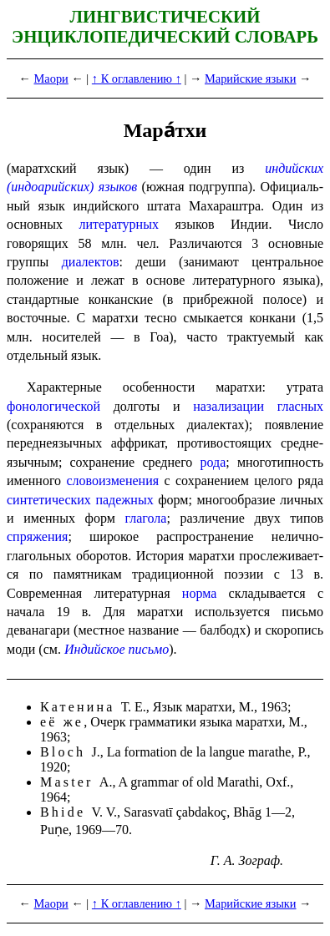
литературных (119, 224)
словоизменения (112, 480)
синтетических (49, 500)
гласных (300, 406)
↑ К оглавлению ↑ (136, 78)
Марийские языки (251, 78)
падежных (124, 500)
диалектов (90, 262)
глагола (146, 518)
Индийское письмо (116, 649)
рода (213, 462)
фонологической (53, 406)
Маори (51, 78)
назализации (228, 406)
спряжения (37, 536)
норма (199, 593)
